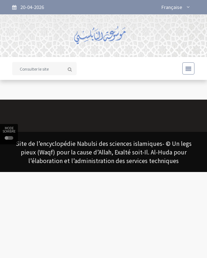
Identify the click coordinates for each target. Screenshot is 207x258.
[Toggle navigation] (186, 68)
